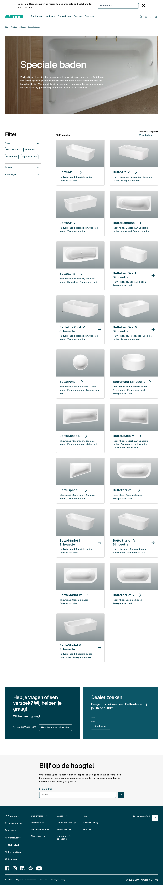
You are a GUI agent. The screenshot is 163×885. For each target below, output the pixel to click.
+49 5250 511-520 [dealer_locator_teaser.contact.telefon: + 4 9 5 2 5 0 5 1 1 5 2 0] (27, 727)
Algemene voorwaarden (26, 880)
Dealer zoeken (15, 824)
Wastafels (62, 830)
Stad (93, 721)
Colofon (8, 880)
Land (93, 718)
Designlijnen (37, 816)
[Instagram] (15, 868)
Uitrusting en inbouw (62, 837)
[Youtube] (39, 868)
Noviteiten (36, 836)
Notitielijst (13, 845)
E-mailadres (45, 789)
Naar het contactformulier (55, 728)
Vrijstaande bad (29, 157)
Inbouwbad (30, 150)
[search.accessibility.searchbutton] (141, 16)
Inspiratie (36, 823)
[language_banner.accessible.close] (143, 6)
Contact (12, 831)
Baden (60, 816)
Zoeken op (100, 726)
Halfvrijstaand (13, 150)
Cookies (43, 880)
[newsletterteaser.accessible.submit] (121, 795)
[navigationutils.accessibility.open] (146, 16)
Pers (85, 830)
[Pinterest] (31, 868)
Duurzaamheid (38, 830)
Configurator (14, 838)
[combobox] (118, 5)
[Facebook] (7, 868)
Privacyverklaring (58, 880)
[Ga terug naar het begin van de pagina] (155, 818)
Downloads (13, 816)
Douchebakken (64, 823)
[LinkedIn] (22, 868)
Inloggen (12, 860)
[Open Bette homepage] (14, 16)
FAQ (85, 816)
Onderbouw (11, 157)
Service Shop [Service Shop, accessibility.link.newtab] (15, 852)
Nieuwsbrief (89, 823)
